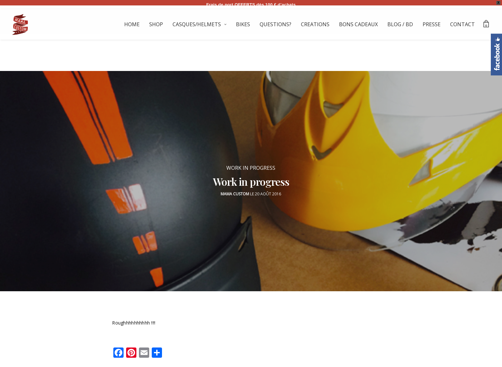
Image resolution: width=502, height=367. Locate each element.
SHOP (156, 24)
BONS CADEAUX (358, 24)
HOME (132, 24)
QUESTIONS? (275, 24)
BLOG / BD (400, 24)
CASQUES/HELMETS (197, 24)
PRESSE (432, 24)
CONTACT (462, 24)
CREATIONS (315, 24)
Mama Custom (235, 190)
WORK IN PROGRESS (250, 164)
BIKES (243, 24)
